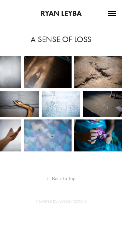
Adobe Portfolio (72, 201)
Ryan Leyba (61, 13)
